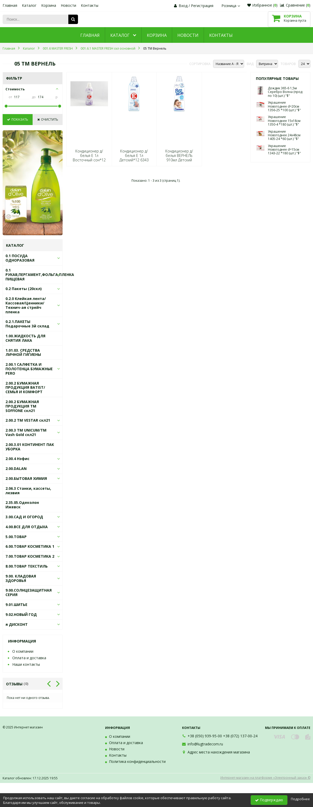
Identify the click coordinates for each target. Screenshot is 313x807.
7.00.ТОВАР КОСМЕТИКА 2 (29, 556)
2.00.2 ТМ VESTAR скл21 (27, 420)
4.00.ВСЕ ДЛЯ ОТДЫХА (26, 526)
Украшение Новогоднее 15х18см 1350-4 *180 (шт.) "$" (284, 121)
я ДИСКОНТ (16, 624)
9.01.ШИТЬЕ (16, 604)
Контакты (89, 5)
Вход (183, 5)
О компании (22, 651)
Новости (68, 5)
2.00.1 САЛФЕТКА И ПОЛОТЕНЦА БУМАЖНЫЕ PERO (29, 369)
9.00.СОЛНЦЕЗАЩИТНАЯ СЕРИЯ (28, 592)
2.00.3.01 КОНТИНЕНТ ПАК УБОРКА (29, 446)
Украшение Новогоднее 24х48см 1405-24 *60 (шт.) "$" (284, 135)
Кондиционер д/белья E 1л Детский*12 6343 (134, 155)
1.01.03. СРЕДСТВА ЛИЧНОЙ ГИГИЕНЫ (23, 352)
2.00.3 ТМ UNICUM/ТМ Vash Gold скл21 (25, 432)
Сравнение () (295, 5)
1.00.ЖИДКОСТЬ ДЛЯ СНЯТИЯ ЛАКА (25, 338)
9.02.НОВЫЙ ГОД (21, 614)
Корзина (48, 5)
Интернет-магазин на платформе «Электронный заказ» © (265, 777)
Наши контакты (26, 664)
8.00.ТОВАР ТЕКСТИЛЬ (26, 566)
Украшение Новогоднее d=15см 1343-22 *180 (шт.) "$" (284, 150)
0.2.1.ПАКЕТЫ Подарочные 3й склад (27, 323)
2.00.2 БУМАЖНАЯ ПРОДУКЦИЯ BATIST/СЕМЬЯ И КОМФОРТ (25, 387)
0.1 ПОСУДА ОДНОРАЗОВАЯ (19, 258)
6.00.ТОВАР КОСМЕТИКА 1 (29, 546)
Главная (10, 5)
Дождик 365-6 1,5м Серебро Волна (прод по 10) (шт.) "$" (285, 92)
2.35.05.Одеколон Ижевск (22, 504)
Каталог (29, 5)
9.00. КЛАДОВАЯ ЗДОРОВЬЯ (20, 578)
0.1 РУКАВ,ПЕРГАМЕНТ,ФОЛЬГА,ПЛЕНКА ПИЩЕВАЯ (39, 274)
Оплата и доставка (29, 657)
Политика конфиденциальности (137, 761)
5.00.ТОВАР (16, 536)
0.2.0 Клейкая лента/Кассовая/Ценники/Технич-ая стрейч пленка (25, 305)
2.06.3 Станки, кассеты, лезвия (28, 490)
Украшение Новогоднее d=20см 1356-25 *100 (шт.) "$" (284, 106)
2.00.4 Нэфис (17, 458)
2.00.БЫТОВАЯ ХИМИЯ (26, 478)
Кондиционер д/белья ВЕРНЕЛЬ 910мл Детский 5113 (179, 158)
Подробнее (300, 799)
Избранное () (262, 5)
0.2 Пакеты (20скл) (23, 288)
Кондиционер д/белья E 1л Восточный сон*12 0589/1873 (89, 158)
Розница (231, 5)
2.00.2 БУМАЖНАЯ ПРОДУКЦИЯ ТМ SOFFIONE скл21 (22, 406)
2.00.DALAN (16, 468)
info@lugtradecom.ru (205, 743)
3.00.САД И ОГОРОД (24, 516)
